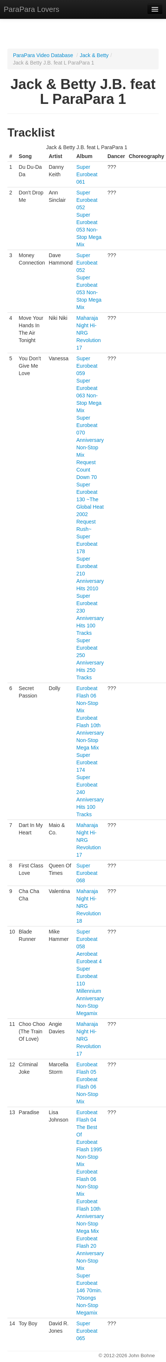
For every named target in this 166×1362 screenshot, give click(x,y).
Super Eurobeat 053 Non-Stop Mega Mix (89, 229)
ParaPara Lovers (31, 9)
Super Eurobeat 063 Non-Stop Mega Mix (89, 395)
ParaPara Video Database (43, 55)
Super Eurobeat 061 (86, 174)
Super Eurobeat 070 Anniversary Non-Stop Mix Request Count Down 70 (90, 447)
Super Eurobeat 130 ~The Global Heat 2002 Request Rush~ (90, 507)
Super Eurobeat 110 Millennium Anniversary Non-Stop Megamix (90, 991)
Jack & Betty (94, 55)
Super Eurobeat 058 (86, 939)
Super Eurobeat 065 (86, 1330)
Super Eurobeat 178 (86, 544)
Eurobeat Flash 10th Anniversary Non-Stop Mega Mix (90, 733)
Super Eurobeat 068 (86, 873)
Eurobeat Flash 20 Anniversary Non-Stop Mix (90, 1253)
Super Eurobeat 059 (86, 365)
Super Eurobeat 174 (86, 762)
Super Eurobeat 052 (86, 200)
